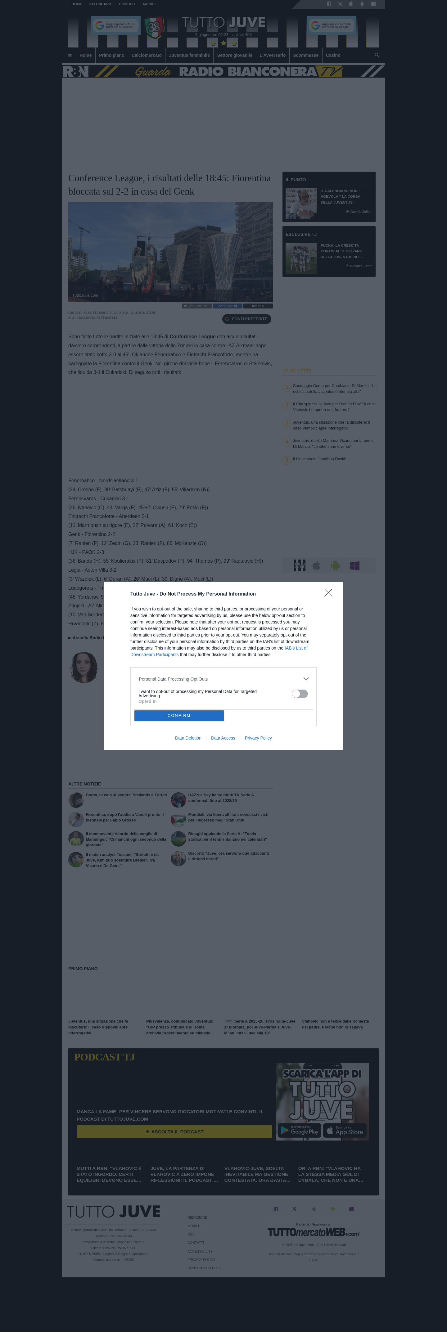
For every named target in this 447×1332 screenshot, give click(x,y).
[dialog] (223, 666)
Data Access (223, 738)
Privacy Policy (258, 738)
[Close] (330, 595)
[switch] (300, 694)
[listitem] (223, 679)
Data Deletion (188, 738)
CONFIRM (179, 715)
